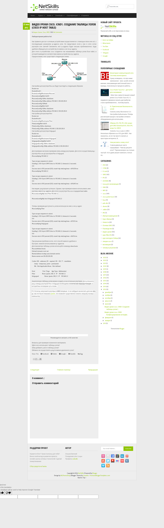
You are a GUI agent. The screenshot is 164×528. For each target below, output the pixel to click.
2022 (104, 260)
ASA (104, 165)
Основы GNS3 (107, 225)
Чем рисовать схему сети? (119, 142)
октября (108, 298)
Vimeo (103, 465)
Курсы (41, 15)
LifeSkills (105, 181)
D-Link (105, 171)
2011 (104, 323)
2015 (104, 281)
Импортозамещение (110, 216)
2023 (104, 257)
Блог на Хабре (108, 40)
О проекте (85, 15)
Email (108, 456)
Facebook (45, 354)
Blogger (122, 329)
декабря (108, 292)
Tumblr (127, 461)
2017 (104, 275)
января (108, 321)
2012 (104, 289)
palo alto (105, 203)
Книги (50, 15)
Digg (80, 354)
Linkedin (122, 456)
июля (107, 304)
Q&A (104, 187)
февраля (108, 318)
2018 (104, 272)
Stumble (71, 354)
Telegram (106, 53)
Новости (106, 222)
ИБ (104, 213)
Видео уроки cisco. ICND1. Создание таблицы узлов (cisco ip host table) (64, 25)
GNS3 (48, 32)
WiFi (104, 190)
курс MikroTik (107, 235)
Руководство (107, 229)
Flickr (117, 461)
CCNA (104, 168)
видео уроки (37, 32)
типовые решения (109, 248)
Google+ (62, 354)
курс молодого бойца (110, 238)
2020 (105, 266)
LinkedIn (75, 459)
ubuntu (105, 206)
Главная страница (63, 370)
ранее (53, 294)
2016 (104, 278)
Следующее (34, 370)
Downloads (60, 15)
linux (104, 200)
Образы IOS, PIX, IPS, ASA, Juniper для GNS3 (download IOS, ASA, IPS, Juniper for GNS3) (121, 125)
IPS (104, 178)
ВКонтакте (106, 43)
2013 (104, 286)
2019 (104, 269)
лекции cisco (107, 241)
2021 (104, 263)
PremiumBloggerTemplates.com (100, 475)
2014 (104, 284)
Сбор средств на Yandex (38, 466)
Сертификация (73, 15)
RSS (108, 465)
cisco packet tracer (108, 197)
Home (33, 15)
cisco (44, 32)
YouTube (105, 46)
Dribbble (103, 456)
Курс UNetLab (107, 219)
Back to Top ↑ (82, 478)
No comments (58, 32)
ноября (108, 295)
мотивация (107, 245)
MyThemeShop (65, 475)
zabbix (105, 209)
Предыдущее (93, 370)
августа (108, 301)
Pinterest (127, 456)
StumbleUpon (103, 461)
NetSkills (81, 473)
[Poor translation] (8, 493)
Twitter (54, 354)
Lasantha (86, 475)
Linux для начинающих (111, 184)
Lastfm (122, 461)
